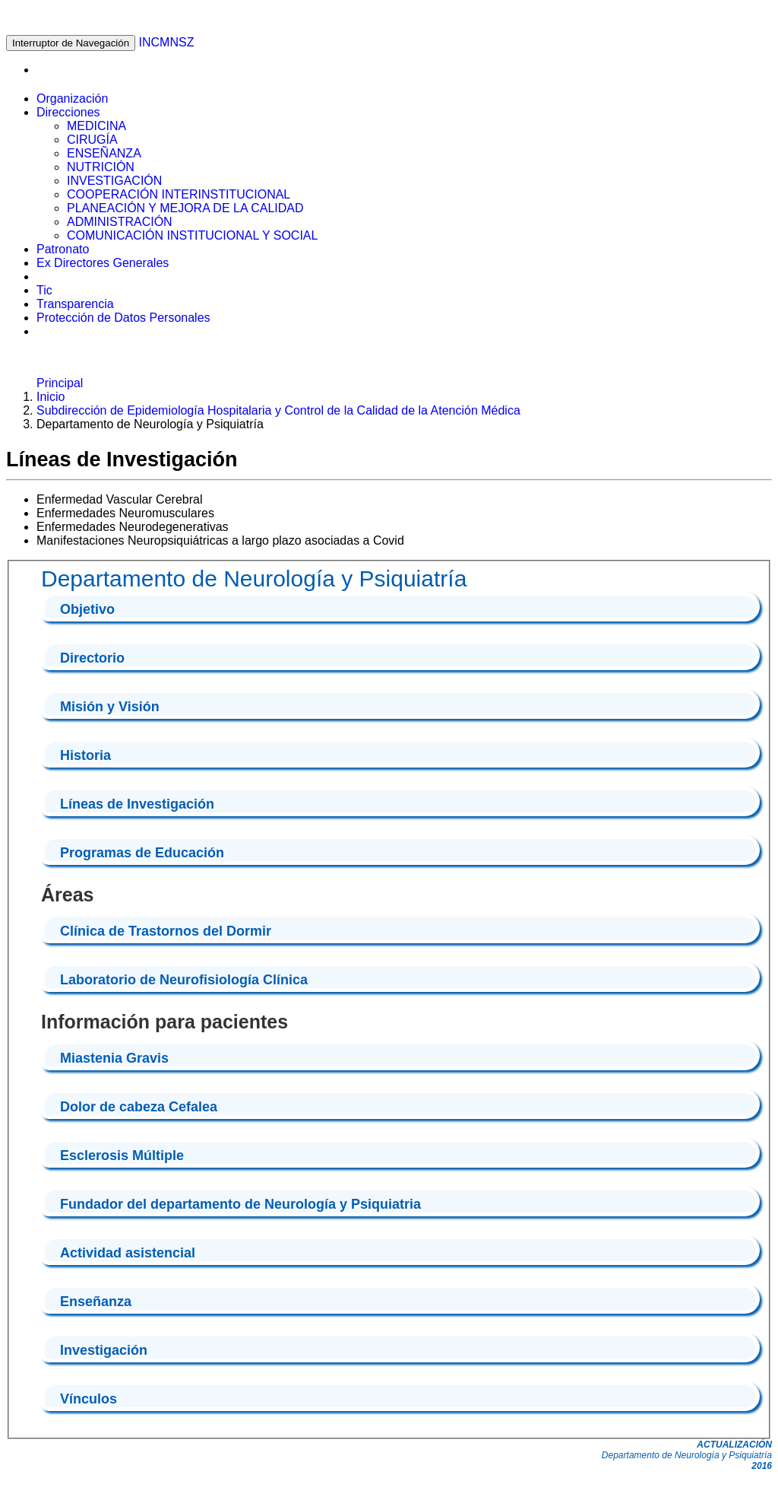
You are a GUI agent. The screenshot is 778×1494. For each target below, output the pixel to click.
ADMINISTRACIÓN (119, 221)
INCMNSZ (166, 42)
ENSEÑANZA (104, 153)
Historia (85, 755)
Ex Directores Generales (102, 262)
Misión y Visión (110, 706)
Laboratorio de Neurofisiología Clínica (184, 979)
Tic (44, 290)
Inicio (50, 396)
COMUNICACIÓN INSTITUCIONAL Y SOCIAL (192, 235)
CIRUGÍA (92, 139)
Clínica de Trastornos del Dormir (165, 931)
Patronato (62, 249)
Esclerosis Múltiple (122, 1155)
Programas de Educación (142, 852)
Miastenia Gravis (114, 1058)
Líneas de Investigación (137, 804)
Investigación (103, 1350)
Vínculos (88, 1399)
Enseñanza (95, 1301)
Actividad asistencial (127, 1252)
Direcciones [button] (68, 112)
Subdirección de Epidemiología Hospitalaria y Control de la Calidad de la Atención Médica (278, 410)
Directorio (92, 658)
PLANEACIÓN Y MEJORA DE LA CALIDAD (185, 208)
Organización (72, 98)
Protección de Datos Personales (123, 317)
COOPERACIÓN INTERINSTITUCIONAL (178, 194)
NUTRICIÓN (100, 167)
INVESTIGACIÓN (114, 180)
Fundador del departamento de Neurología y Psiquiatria (240, 1204)
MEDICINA (96, 125)
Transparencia (75, 303)
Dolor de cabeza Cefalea (138, 1106)
